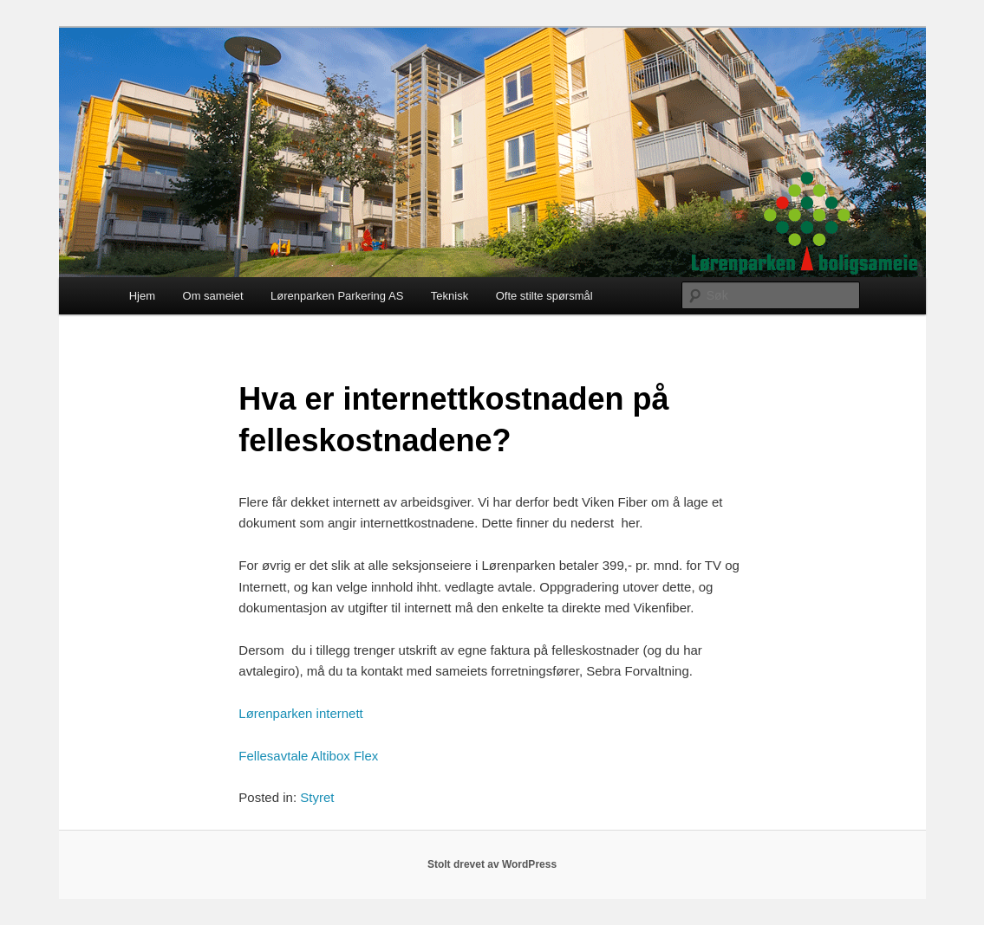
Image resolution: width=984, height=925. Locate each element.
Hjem (142, 295)
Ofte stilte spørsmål (544, 295)
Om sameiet (213, 295)
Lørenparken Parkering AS (336, 295)
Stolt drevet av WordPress (492, 864)
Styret (317, 797)
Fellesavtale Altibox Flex (308, 755)
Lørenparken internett (300, 713)
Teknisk (449, 295)
